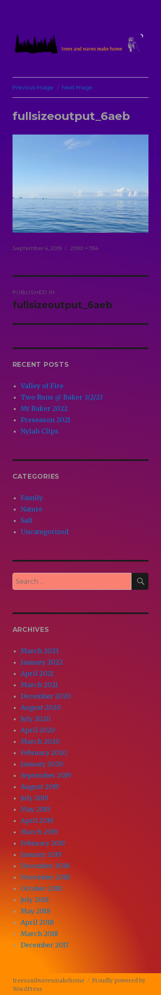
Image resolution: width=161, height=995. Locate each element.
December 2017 (45, 945)
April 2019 (37, 820)
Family (32, 498)
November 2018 (45, 877)
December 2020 (46, 696)
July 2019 (35, 798)
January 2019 (41, 854)
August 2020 (41, 707)
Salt (27, 520)
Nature (31, 509)
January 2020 (42, 764)
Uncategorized (44, 532)
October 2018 (41, 888)
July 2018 (35, 900)
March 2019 (39, 832)
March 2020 (40, 741)
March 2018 (39, 934)
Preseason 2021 (45, 420)
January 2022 (42, 662)
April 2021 (37, 673)
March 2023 (40, 651)
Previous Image (33, 87)
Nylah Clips (40, 431)
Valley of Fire (42, 386)
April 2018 (37, 922)
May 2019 (35, 809)
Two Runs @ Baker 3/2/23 (62, 397)
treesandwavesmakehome (49, 980)
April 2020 (38, 730)
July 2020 (36, 719)
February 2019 (43, 843)
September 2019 (46, 775)
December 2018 (45, 866)
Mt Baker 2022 (44, 408)
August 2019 (40, 787)
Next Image (77, 87)
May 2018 (36, 911)
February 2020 (44, 753)
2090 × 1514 (84, 248)
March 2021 (39, 685)
